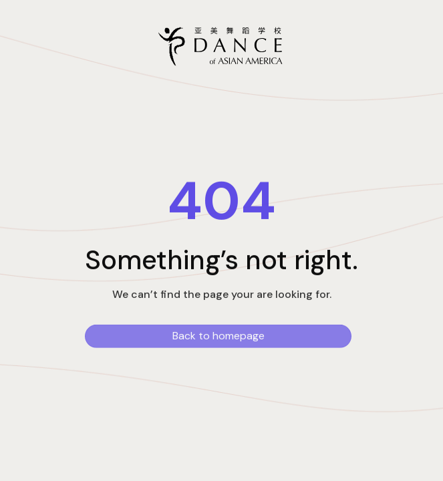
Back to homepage (218, 337)
